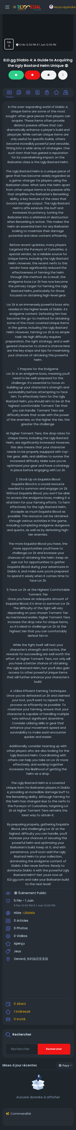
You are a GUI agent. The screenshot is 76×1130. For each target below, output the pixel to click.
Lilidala (29, 913)
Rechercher (54, 1049)
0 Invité (19, 1019)
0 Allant (20, 1004)
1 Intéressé (22, 1011)
